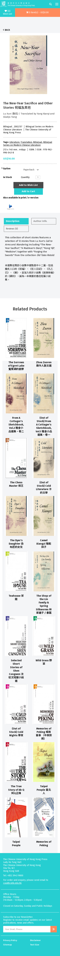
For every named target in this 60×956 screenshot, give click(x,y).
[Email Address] (26, 929)
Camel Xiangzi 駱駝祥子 (43, 544)
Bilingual (37, 142)
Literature (14, 142)
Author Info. (40, 221)
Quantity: (25, 177)
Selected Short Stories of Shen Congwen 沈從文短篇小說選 (16, 671)
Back (7, 30)
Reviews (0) (12, 228)
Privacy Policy (10, 940)
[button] (37, 12)
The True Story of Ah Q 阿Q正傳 (16, 790)
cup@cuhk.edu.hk (12, 883)
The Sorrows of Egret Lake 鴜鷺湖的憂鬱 (16, 366)
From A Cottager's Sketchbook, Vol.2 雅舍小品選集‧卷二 (16, 424)
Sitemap (7, 944)
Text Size (34, 944)
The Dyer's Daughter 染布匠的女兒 (16, 544)
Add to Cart (28, 191)
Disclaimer (35, 940)
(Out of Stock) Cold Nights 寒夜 (16, 732)
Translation (26, 142)
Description (12, 221)
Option (6, 168)
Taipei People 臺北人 (44, 790)
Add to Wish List (28, 185)
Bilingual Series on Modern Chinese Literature (27, 143)
